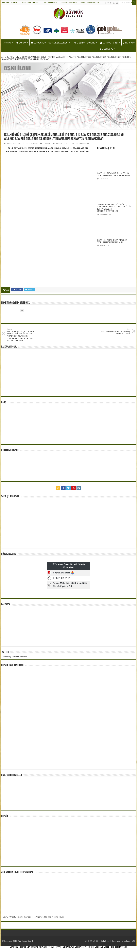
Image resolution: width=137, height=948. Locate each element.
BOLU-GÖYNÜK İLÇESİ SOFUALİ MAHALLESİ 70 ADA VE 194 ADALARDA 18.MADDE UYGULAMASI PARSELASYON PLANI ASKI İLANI (22, 335)
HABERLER (78, 43)
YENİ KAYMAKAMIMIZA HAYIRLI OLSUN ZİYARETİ (115, 331)
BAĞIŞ (3, 402)
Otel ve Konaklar (50, 3)
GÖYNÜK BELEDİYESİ (58, 43)
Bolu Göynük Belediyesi (110, 941)
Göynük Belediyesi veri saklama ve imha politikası (32, 947)
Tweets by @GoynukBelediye (15, 656)
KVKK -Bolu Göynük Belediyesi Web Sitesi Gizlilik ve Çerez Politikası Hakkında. (91, 947)
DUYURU (91, 43)
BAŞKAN (21, 43)
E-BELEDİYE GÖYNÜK (10, 450)
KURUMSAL (37, 43)
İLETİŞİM (128, 43)
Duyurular (15, 57)
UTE (133, 941)
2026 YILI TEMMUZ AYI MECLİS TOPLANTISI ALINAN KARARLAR (113, 174)
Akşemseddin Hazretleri (31, 3)
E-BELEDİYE (106, 49)
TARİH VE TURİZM (109, 43)
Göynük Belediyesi (13, 143)
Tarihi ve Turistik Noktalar (89, 3)
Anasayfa (5, 57)
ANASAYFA (8, 43)
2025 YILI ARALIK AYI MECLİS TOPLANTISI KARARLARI (112, 241)
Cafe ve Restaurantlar (68, 3)
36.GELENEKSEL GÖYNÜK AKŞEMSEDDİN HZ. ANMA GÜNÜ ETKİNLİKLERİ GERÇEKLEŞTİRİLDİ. (114, 207)
